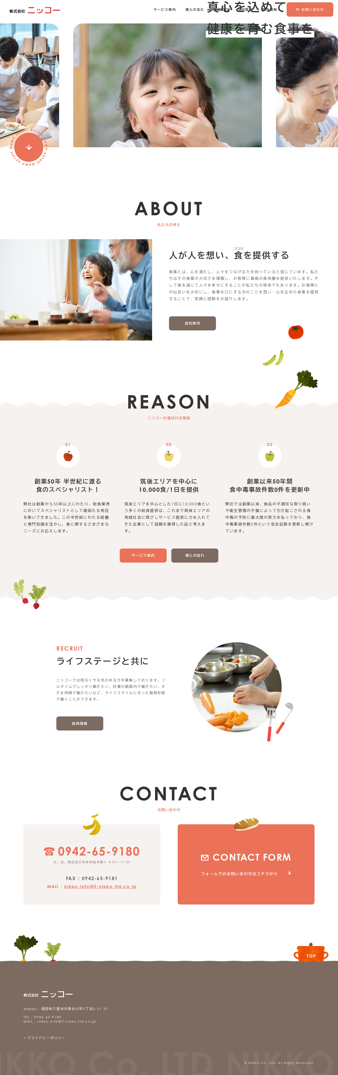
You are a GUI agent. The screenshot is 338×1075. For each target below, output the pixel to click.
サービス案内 (143, 553)
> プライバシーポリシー (44, 1036)
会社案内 (192, 321)
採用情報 (80, 721)
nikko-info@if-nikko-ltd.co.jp (100, 884)
